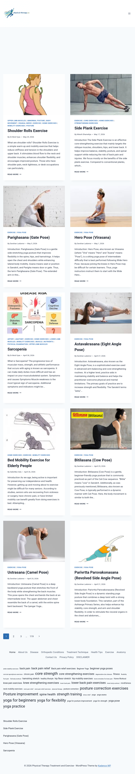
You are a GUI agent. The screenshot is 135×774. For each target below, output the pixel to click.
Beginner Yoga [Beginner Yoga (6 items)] (83, 669)
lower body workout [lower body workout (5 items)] (113, 683)
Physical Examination (18, 344)
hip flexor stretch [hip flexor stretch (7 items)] (63, 678)
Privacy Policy (66, 657)
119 (32, 636)
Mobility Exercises (16, 126)
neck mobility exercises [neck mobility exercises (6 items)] (13, 689)
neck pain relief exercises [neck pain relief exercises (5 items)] (43, 689)
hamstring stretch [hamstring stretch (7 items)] (30, 678)
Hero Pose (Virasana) (93, 237)
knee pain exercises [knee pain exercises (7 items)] (12, 683)
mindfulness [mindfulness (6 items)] (126, 683)
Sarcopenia (17, 349)
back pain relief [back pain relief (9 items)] (40, 668)
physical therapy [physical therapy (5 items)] (57, 689)
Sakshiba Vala (15, 472)
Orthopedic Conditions (52, 652)
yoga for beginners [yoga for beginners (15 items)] (19, 700)
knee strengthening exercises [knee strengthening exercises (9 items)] (41, 682)
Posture (30, 126)
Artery (11, 339)
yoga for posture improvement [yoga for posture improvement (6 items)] (79, 701)
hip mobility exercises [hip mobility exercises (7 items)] (82, 678)
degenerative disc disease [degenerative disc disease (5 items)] (103, 674)
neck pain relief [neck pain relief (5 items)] (28, 689)
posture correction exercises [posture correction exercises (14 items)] (104, 688)
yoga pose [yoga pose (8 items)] (114, 700)
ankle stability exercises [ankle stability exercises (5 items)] (10, 669)
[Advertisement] (67, 47)
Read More (14, 174)
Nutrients (48, 342)
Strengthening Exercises (86, 123)
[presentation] (34, 94)
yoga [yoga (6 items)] (94, 695)
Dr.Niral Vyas (15, 137)
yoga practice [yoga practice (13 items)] (14, 706)
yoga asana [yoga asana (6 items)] (101, 695)
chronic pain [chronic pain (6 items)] (29, 674)
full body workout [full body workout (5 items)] (15, 679)
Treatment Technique (77, 652)
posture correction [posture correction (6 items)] (71, 689)
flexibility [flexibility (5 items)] (124, 674)
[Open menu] (129, 13)
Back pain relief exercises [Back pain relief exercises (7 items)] (63, 668)
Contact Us (51, 657)
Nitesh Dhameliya (84, 134)
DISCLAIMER (82, 657)
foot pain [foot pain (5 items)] (6, 679)
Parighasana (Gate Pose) (29, 237)
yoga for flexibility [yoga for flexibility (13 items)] (51, 700)
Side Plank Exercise (91, 128)
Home (12, 652)
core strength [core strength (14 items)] (46, 673)
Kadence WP (104, 765)
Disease (34, 652)
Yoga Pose (21, 232)
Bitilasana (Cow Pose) (93, 460)
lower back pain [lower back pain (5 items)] (65, 683)
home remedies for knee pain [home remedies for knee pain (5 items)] (103, 679)
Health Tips (97, 652)
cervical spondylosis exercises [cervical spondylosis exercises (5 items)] (13, 674)
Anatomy (19, 339)
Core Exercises (91, 121)
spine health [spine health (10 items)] (48, 694)
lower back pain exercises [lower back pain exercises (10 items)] (88, 682)
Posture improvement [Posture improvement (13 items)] (20, 694)
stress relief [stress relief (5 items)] (86, 695)
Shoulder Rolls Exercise (27, 130)
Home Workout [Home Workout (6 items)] (120, 679)
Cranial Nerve (25, 123)
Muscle (39, 342)
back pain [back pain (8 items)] (25, 668)
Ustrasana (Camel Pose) (28, 572)
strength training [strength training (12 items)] (69, 694)
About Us (23, 652)
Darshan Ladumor (17, 243)
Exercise (37, 123)
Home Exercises (49, 123)
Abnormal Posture (36, 121)
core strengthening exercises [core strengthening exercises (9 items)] (76, 674)
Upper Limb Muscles (17, 121)
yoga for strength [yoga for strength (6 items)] (100, 701)
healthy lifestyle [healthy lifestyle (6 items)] (47, 679)
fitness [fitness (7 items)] (116, 674)
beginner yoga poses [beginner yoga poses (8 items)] (101, 668)
